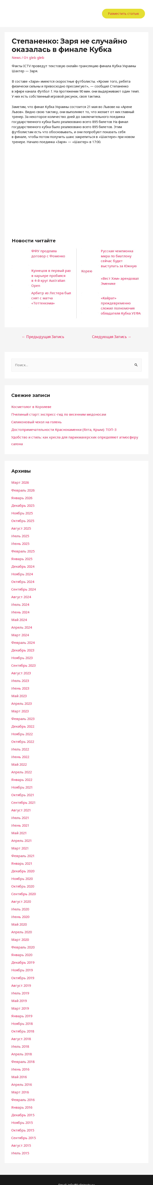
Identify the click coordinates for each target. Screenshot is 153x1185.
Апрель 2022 (21, 764)
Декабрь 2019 (22, 953)
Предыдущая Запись (42, 331)
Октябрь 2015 (22, 1120)
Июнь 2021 (19, 817)
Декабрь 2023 (22, 643)
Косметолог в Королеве (30, 401)
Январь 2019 (21, 1007)
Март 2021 (19, 840)
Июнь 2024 (19, 605)
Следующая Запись (112, 331)
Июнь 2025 (19, 537)
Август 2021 (20, 802)
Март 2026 (19, 476)
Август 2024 (20, 590)
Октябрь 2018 (22, 1022)
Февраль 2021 (22, 848)
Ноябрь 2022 (21, 726)
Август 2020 (20, 893)
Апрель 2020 (21, 923)
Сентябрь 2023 (23, 658)
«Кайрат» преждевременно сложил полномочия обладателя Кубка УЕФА (120, 300)
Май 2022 (18, 757)
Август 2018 (20, 1029)
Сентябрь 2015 (23, 1128)
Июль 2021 (19, 810)
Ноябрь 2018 (21, 1014)
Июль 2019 (19, 984)
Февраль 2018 (22, 1052)
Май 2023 (18, 688)
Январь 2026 (21, 491)
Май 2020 (18, 916)
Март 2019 (19, 999)
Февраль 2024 (22, 635)
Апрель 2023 (21, 696)
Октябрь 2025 (22, 514)
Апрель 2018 (21, 1044)
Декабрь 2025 (22, 499)
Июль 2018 (19, 1037)
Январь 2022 (21, 772)
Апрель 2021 (21, 832)
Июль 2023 (19, 673)
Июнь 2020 (19, 908)
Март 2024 (19, 628)
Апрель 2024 (21, 620)
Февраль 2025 (22, 545)
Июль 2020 (19, 901)
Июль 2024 (19, 597)
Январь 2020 (21, 946)
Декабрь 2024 (22, 560)
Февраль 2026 (22, 484)
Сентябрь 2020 (23, 885)
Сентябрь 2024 (23, 582)
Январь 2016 (21, 1097)
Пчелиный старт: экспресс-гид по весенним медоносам (55, 408)
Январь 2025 (21, 552)
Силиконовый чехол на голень (35, 416)
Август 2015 (20, 1135)
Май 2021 (18, 825)
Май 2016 (18, 1067)
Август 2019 (20, 976)
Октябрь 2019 (22, 969)
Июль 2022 (19, 741)
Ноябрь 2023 (21, 650)
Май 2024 (18, 613)
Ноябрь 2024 (21, 567)
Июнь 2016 (19, 1060)
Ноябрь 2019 (21, 961)
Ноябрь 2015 (21, 1113)
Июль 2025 (19, 529)
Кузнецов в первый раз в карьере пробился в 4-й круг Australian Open (50, 275)
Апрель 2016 (21, 1075)
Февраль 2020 (22, 938)
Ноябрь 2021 (21, 779)
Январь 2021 (21, 855)
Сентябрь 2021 (23, 794)
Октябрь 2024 (22, 575)
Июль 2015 (19, 1143)
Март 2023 (19, 704)
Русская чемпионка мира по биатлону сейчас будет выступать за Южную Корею (120, 258)
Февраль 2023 (22, 711)
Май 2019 (18, 992)
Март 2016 (19, 1082)
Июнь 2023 (19, 681)
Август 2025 (20, 522)
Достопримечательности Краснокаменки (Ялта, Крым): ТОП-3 (61, 423)
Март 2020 (19, 931)
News (16, 57)
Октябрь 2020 (22, 878)
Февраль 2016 (22, 1090)
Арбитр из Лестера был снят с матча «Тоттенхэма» (50, 295)
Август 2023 (20, 666)
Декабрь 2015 (22, 1105)
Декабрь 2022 (22, 719)
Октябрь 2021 (22, 787)
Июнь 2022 (19, 749)
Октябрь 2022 (22, 734)
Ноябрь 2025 (21, 507)
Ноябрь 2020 (21, 870)
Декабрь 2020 (22, 863)
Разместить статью (123, 13)
